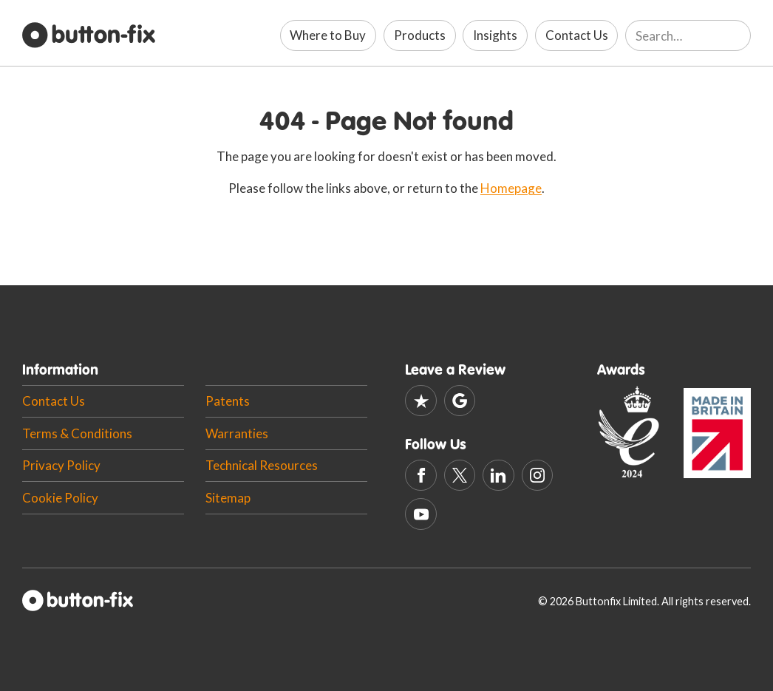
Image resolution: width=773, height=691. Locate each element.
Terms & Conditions (77, 433)
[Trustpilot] (421, 401)
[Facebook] (421, 475)
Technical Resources (261, 465)
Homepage (511, 188)
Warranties (236, 433)
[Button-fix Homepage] (88, 35)
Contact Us (53, 401)
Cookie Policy (60, 498)
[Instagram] (538, 475)
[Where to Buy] (328, 36)
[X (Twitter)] (460, 475)
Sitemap (228, 498)
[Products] (420, 36)
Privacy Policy (61, 465)
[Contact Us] (577, 36)
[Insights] (495, 36)
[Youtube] (421, 514)
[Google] (460, 401)
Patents (227, 401)
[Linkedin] (498, 475)
